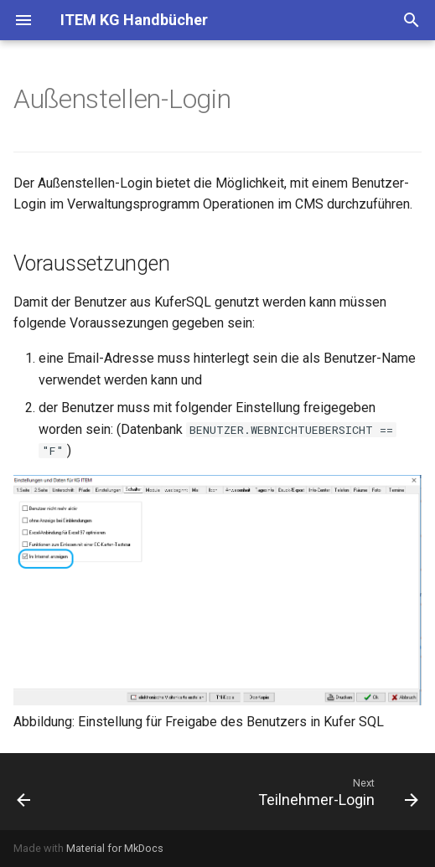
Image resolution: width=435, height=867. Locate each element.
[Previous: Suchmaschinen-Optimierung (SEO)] (24, 791)
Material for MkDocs (114, 848)
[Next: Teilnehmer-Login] (336, 791)
